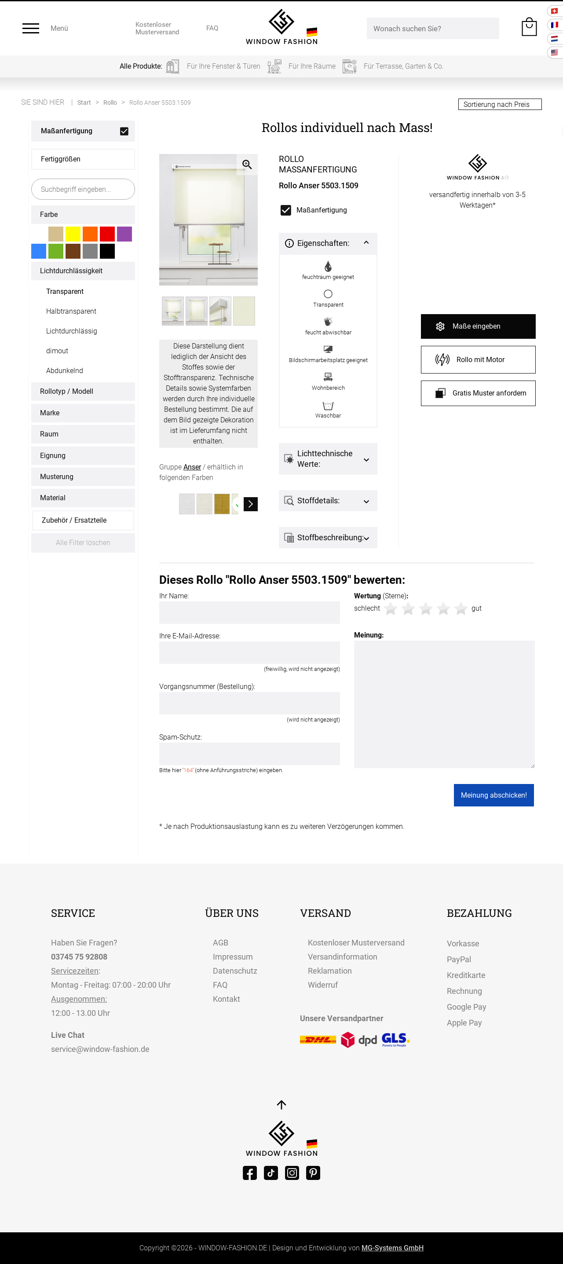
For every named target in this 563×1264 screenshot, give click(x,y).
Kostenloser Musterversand (356, 942)
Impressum (233, 956)
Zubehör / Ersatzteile (74, 520)
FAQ (220, 984)
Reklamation (330, 970)
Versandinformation (342, 956)
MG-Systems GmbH (393, 1248)
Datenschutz (235, 970)
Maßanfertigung (66, 131)
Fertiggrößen (60, 159)
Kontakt (226, 999)
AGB (220, 942)
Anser (192, 467)
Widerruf (323, 984)
